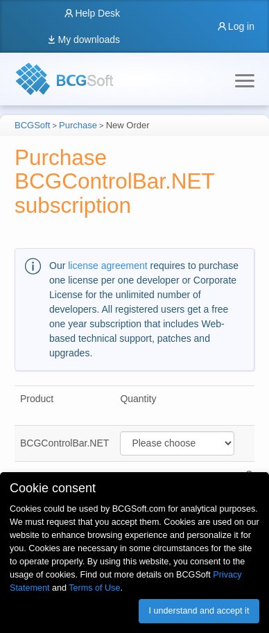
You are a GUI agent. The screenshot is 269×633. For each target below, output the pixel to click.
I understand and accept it (198, 611)
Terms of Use (94, 588)
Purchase (78, 125)
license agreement (107, 265)
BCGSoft (32, 125)
